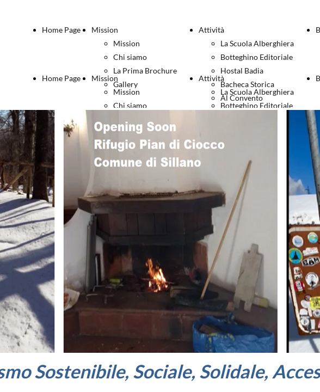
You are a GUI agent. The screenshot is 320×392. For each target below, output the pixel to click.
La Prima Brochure (145, 70)
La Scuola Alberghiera (257, 43)
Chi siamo (130, 57)
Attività (211, 29)
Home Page (61, 29)
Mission (104, 29)
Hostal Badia (241, 70)
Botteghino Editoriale (256, 57)
